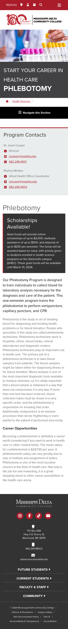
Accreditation (50, 621)
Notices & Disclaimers (22, 612)
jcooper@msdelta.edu (22, 156)
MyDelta (11, 5)
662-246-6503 (18, 187)
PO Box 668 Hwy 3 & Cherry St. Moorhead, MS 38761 (34, 534)
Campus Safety (45, 612)
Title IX (46, 616)
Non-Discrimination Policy (26, 616)
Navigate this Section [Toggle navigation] (34, 113)
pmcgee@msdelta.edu (23, 181)
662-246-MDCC (34, 548)
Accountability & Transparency (24, 621)
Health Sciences (21, 101)
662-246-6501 (17, 162)
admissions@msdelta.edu (34, 559)
